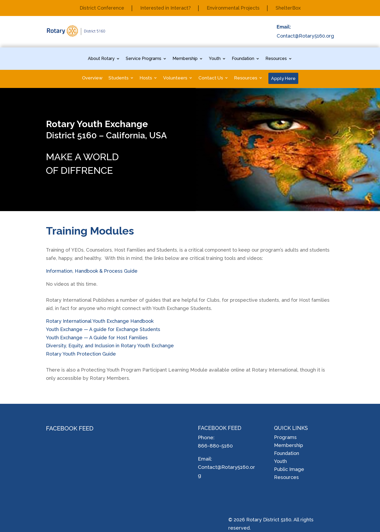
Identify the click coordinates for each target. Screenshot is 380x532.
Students (118, 78)
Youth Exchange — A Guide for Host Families (97, 337)
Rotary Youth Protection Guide (81, 354)
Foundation (243, 59)
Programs (285, 438)
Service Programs (143, 59)
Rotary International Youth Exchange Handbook (100, 321)
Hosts (146, 78)
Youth (215, 59)
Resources (276, 59)
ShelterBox (289, 8)
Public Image (289, 469)
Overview (92, 78)
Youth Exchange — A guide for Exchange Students (103, 329)
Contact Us (210, 78)
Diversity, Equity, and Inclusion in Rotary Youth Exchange (110, 345)
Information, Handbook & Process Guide (92, 271)
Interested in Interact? (165, 8)
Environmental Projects (233, 8)
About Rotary (101, 59)
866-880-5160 (215, 446)
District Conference (100, 8)
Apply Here (283, 78)
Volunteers (175, 78)
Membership (185, 59)
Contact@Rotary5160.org (305, 36)
